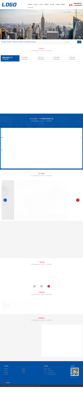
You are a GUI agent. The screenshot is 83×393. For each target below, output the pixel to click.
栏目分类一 (9, 41)
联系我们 (63, 4)
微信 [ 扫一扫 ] (74, 383)
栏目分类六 (56, 59)
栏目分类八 (71, 59)
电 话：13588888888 (48, 376)
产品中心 (41, 4)
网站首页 (30, 4)
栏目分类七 (71, 57)
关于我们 (36, 4)
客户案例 (52, 4)
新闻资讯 (47, 4)
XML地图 (39, 391)
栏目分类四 (27, 41)
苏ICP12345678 (33, 391)
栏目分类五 (33, 41)
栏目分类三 (21, 41)
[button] (3, 24)
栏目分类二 (15, 41)
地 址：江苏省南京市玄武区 (50, 380)
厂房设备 (57, 4)
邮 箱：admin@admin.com (49, 378)
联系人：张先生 (47, 374)
